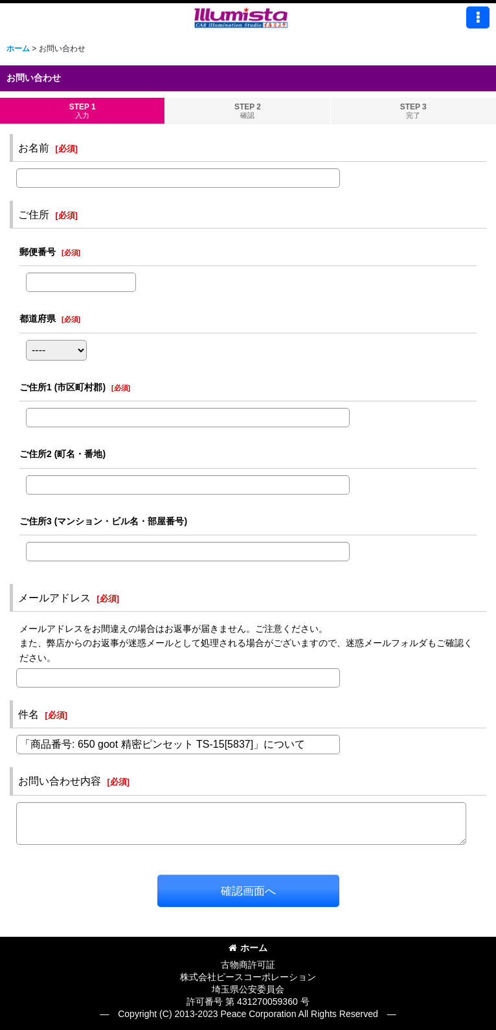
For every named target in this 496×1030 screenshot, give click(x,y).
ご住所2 (62, 454)
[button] (478, 17)
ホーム (248, 948)
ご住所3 (103, 521)
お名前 (33, 147)
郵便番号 (37, 252)
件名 (28, 714)
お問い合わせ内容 (59, 781)
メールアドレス (54, 597)
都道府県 (37, 318)
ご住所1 (62, 387)
